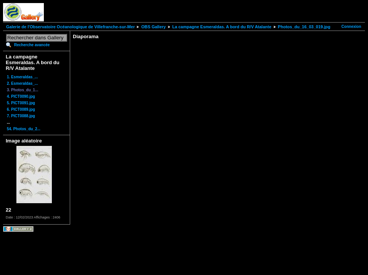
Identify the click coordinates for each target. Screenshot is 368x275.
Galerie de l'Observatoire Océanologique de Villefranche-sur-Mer (70, 26)
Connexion (351, 26)
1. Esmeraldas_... (22, 77)
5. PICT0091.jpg (21, 103)
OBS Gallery (153, 26)
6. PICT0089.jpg (21, 109)
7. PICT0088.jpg (21, 116)
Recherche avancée (32, 45)
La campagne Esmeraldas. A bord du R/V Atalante (222, 26)
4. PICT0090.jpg (21, 96)
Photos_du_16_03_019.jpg (304, 26)
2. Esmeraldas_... (22, 83)
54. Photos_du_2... (23, 129)
